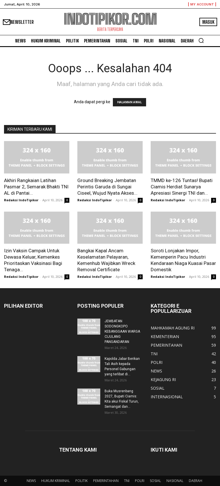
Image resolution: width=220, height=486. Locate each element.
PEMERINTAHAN (106, 480)
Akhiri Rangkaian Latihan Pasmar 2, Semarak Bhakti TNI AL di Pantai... (36, 186)
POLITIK (81, 480)
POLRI (139, 480)
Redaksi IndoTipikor (21, 200)
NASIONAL (174, 480)
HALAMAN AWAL (129, 102)
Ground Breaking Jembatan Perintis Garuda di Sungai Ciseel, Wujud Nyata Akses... (107, 186)
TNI (126, 480)
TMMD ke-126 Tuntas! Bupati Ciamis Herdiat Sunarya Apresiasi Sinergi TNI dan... (182, 186)
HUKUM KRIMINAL (55, 480)
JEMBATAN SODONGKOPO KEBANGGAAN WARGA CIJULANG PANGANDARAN (122, 331)
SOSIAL (155, 480)
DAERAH (195, 480)
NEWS (31, 480)
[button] (201, 40)
